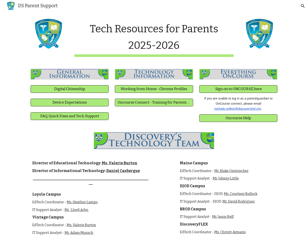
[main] (154, 38)
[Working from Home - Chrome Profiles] (154, 89)
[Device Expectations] (69, 103)
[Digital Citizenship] (69, 89)
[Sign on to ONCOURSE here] (238, 89)
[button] (303, 6)
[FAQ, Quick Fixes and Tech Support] (69, 116)
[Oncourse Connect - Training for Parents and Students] (154, 103)
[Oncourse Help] (238, 118)
